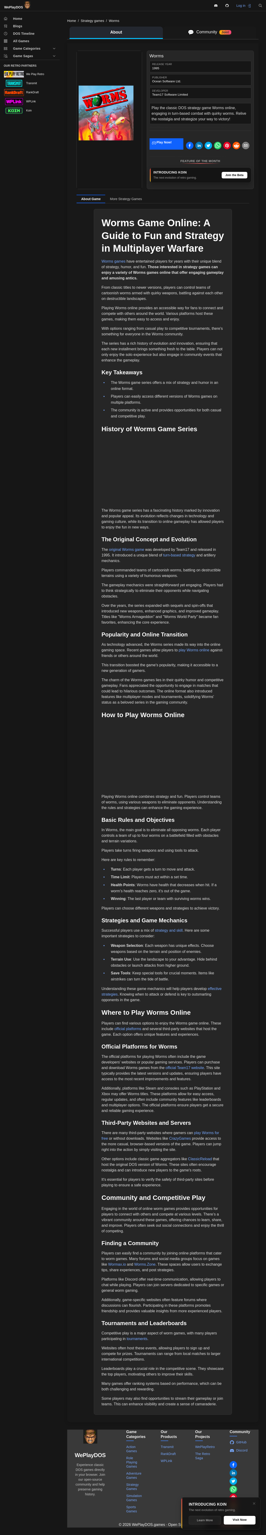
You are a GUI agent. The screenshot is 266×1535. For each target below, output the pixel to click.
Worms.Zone (144, 1264)
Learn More (205, 1520)
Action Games (131, 1449)
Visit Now (240, 1519)
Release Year (162, 64)
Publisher (159, 77)
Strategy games (92, 21)
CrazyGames (180, 1138)
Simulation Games (134, 1498)
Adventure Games (133, 1475)
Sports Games (131, 1509)
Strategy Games (132, 1487)
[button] (260, 5)
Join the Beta (234, 175)
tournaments (137, 1339)
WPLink (166, 1461)
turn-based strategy (179, 555)
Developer (160, 91)
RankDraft (168, 1454)
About (116, 32)
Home (71, 21)
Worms (114, 21)
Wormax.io (117, 1264)
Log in (243, 6)
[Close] (254, 1503)
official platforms (127, 1029)
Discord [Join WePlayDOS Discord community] (239, 1450)
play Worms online (194, 650)
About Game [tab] (91, 199)
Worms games (114, 261)
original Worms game (126, 550)
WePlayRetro (205, 1447)
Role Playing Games (131, 1462)
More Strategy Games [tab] (126, 199)
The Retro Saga (202, 1456)
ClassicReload (200, 1159)
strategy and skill (169, 930)
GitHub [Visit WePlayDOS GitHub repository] (238, 1442)
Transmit (167, 1447)
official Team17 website (185, 1068)
